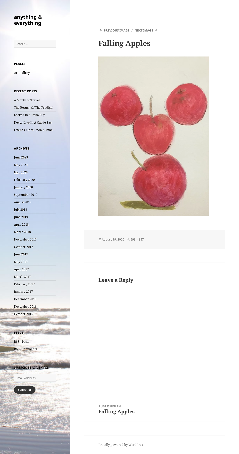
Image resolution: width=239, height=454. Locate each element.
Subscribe (24, 390)
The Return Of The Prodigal (33, 108)
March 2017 (22, 277)
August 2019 (22, 202)
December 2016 (25, 299)
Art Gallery (22, 73)
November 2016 (25, 306)
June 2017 (21, 254)
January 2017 (23, 292)
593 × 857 (137, 239)
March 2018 (22, 232)
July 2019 (20, 210)
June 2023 (21, 157)
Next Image (144, 30)
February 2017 (24, 284)
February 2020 (24, 180)
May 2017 (21, 262)
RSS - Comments (25, 349)
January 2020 (23, 187)
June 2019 (21, 217)
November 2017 (25, 239)
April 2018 (21, 224)
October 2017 (23, 247)
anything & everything (28, 19)
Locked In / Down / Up (29, 115)
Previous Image (116, 30)
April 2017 (21, 269)
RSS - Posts (21, 342)
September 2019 (25, 195)
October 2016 (23, 314)
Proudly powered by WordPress (121, 445)
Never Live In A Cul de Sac (33, 122)
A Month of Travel (27, 100)
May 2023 (21, 165)
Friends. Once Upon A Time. (33, 130)
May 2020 (21, 172)
